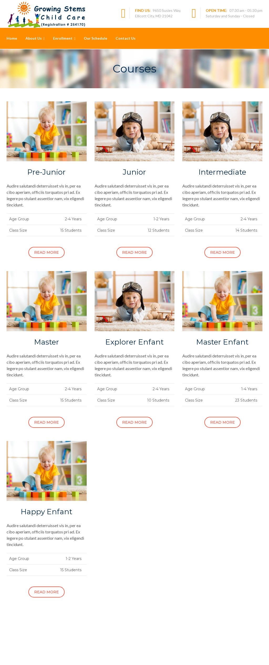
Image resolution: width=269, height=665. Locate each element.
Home (12, 38)
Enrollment (63, 38)
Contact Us (126, 38)
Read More (46, 252)
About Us (33, 38)
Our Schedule (95, 38)
